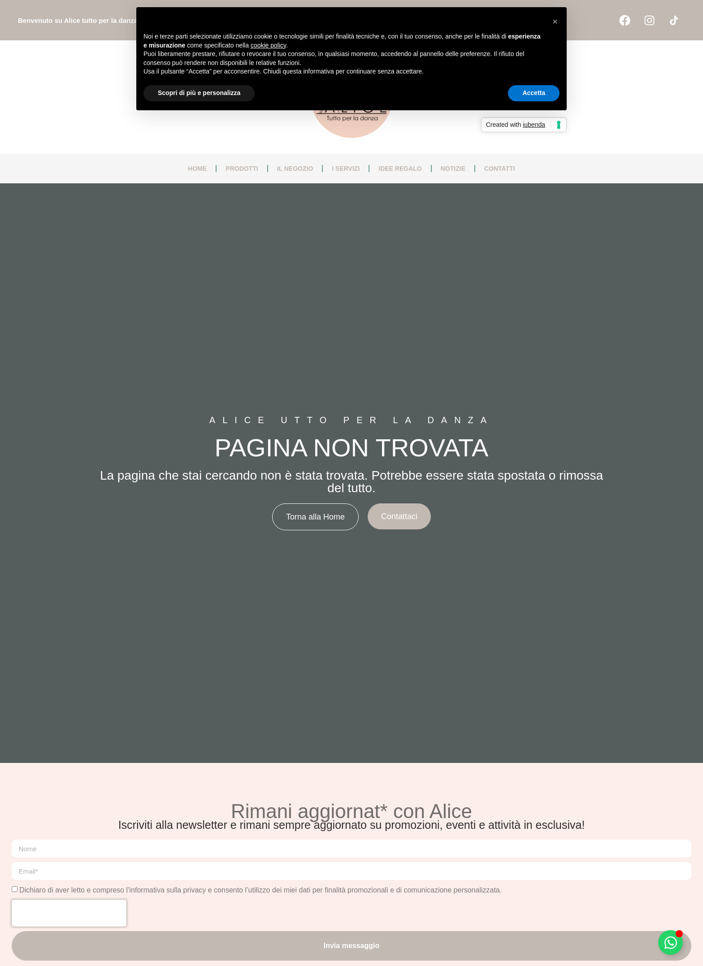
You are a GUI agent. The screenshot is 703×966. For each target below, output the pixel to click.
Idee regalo (399, 168)
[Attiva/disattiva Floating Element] (670, 942)
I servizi (346, 168)
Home (197, 168)
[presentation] (69, 913)
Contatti (499, 168)
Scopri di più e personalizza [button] (199, 92)
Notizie (453, 168)
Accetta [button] (533, 92)
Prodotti (242, 168)
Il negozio (295, 168)
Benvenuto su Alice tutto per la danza (78, 20)
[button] (555, 21)
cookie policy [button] (268, 45)
